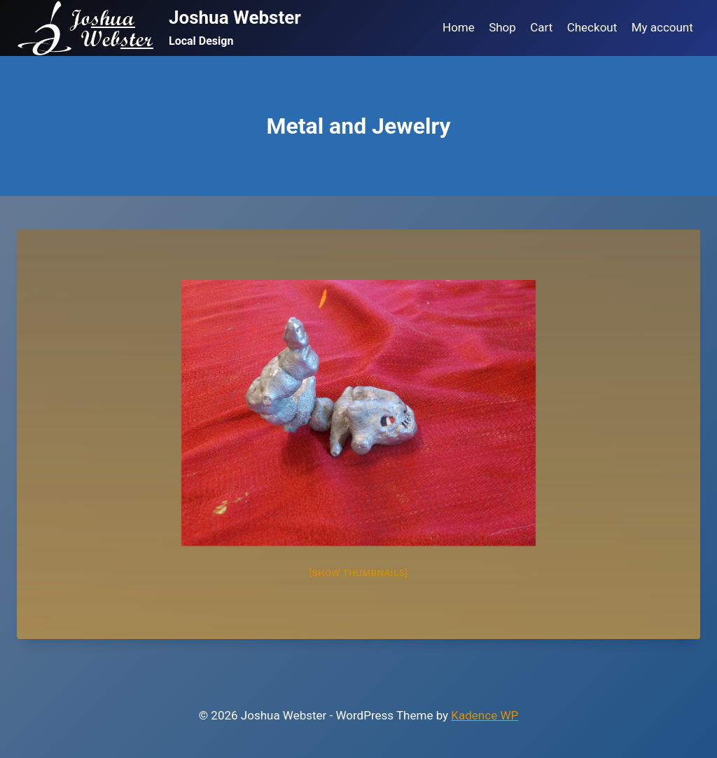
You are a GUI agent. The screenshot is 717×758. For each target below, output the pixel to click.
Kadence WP (484, 715)
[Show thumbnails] (358, 573)
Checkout (592, 27)
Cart (541, 27)
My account (662, 27)
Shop (502, 27)
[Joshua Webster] (159, 28)
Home (459, 27)
